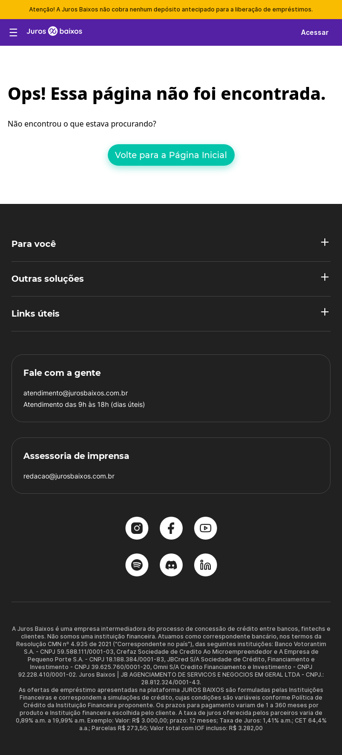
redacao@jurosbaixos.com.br (68, 476)
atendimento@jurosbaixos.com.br (75, 393)
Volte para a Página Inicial (171, 155)
